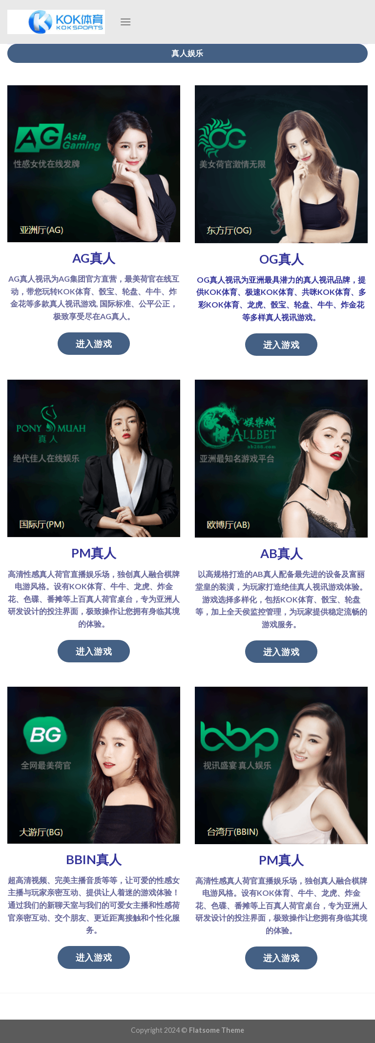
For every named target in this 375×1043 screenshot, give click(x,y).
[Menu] (125, 22)
